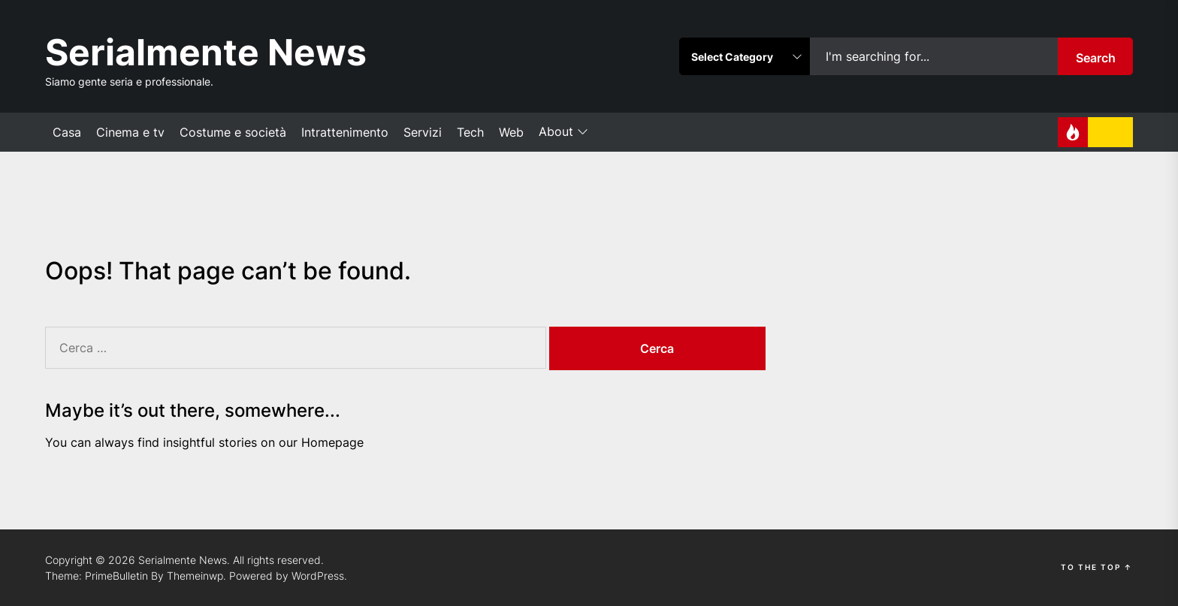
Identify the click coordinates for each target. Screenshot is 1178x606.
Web (511, 132)
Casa (67, 132)
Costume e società (233, 132)
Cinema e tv (130, 132)
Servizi (422, 132)
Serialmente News (206, 52)
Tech (470, 132)
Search (1096, 57)
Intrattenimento (344, 132)
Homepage (332, 442)
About (563, 132)
